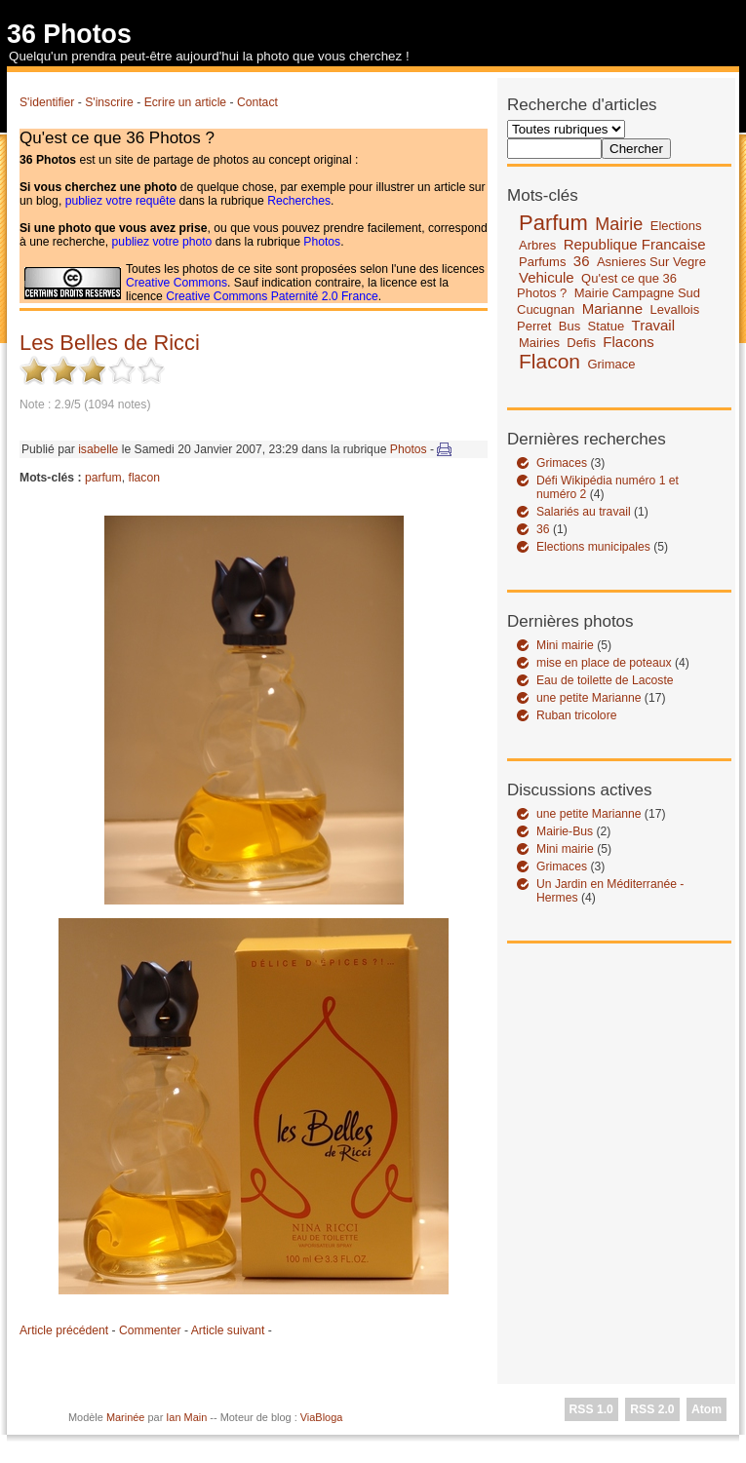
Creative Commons (176, 282)
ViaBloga (321, 1417)
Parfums (542, 261)
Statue (606, 326)
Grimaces (561, 463)
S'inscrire (109, 102)
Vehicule (546, 277)
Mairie (619, 224)
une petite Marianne (588, 698)
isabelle (98, 449)
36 (581, 260)
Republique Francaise (635, 244)
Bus (569, 326)
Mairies (539, 342)
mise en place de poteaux (604, 663)
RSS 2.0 (652, 1409)
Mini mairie (565, 645)
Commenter (150, 1330)
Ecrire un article (185, 102)
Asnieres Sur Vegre (651, 261)
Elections (676, 225)
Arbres (537, 245)
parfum (103, 477)
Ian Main (186, 1417)
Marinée (125, 1417)
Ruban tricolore (576, 715)
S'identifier (47, 102)
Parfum (553, 223)
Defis (581, 342)
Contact (257, 102)
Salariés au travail (583, 512)
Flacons (628, 341)
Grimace (611, 364)
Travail (653, 325)
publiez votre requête (121, 201)
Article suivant (228, 1330)
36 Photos (69, 34)
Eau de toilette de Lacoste (605, 680)
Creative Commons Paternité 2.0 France (272, 296)
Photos (321, 242)
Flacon (549, 361)
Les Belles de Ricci (110, 342)
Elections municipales (593, 547)
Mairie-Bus (564, 831)
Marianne (613, 308)
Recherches (299, 201)
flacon (144, 477)
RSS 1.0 (591, 1409)
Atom (706, 1409)
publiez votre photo (162, 242)
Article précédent (64, 1330)
